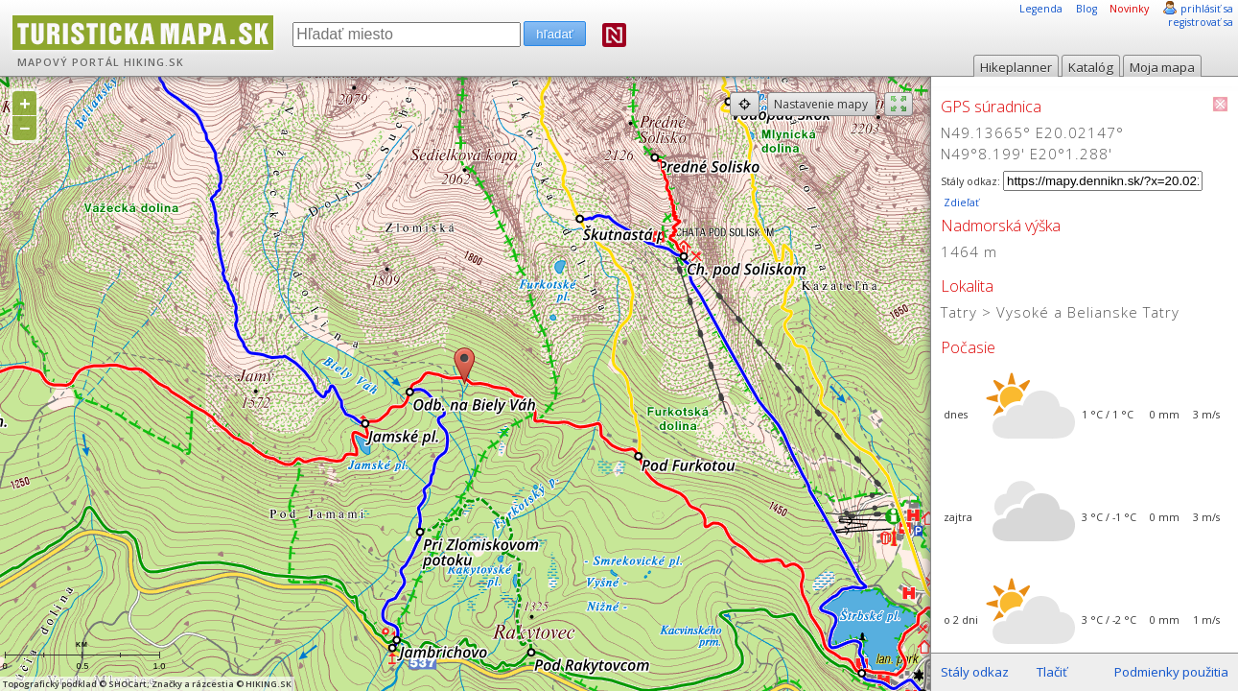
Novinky (1129, 8)
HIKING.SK (154, 62)
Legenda (1041, 8)
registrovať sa (1200, 22)
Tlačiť (1052, 671)
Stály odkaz (975, 671)
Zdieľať (960, 202)
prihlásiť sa (1206, 8)
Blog (1086, 8)
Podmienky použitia (1171, 671)
